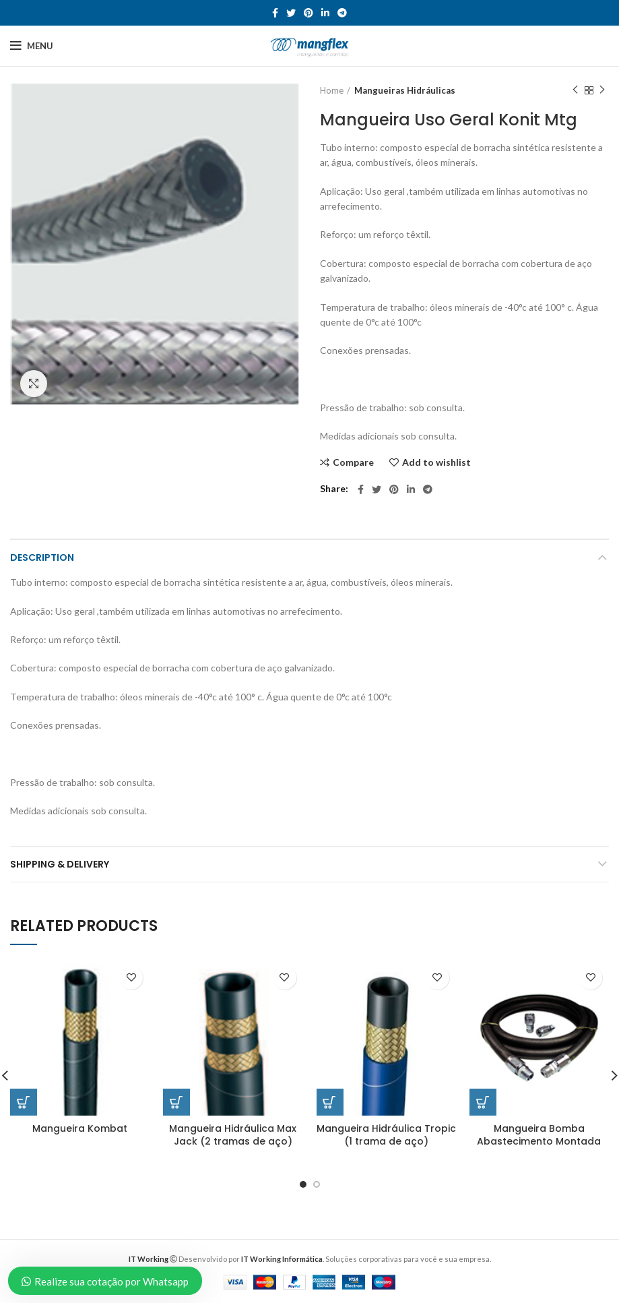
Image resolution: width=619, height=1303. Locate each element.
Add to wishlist (436, 462)
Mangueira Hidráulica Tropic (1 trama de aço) (386, 1135)
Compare (353, 462)
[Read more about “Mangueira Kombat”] (23, 1102)
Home (332, 90)
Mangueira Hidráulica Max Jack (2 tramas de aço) (232, 1135)
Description (42, 557)
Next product (602, 90)
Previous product (575, 90)
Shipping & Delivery (59, 864)
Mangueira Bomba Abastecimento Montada (539, 1135)
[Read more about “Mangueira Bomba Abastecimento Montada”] (482, 1102)
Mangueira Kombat (79, 1128)
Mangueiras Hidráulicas (404, 90)
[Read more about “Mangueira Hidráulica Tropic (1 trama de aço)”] (330, 1102)
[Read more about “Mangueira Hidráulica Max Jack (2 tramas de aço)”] (176, 1102)
